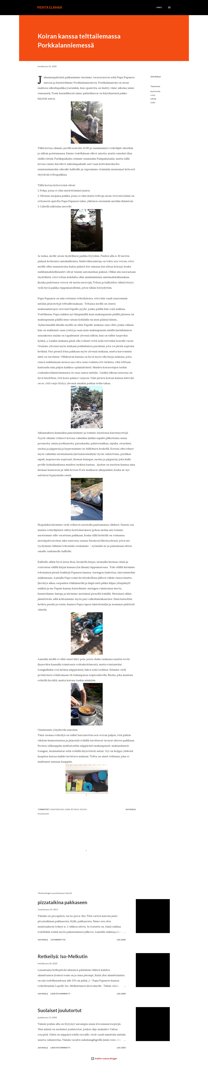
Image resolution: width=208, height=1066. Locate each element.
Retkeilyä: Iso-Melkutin (63, 956)
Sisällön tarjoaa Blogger (104, 1058)
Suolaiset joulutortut (60, 1010)
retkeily (153, 99)
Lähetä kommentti (60, 994)
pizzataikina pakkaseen (62, 902)
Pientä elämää (49, 7)
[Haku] (159, 7)
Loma (152, 95)
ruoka (152, 102)
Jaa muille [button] (155, 76)
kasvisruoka (155, 91)
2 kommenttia (58, 940)
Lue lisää (121, 940)
